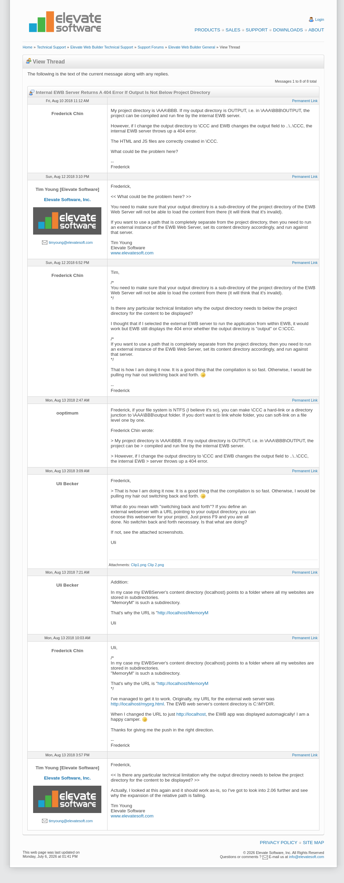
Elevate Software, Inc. (67, 199)
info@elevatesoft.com (306, 857)
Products (207, 29)
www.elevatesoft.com (132, 252)
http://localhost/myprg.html (137, 703)
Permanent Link (305, 101)
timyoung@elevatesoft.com (71, 242)
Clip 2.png (155, 565)
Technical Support (51, 47)
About (316, 29)
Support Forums (150, 47)
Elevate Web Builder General (191, 47)
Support (257, 29)
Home (27, 47)
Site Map (313, 842)
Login (319, 19)
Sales (233, 29)
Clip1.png (138, 565)
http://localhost (191, 714)
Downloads (288, 29)
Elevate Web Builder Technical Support (101, 47)
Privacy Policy (279, 842)
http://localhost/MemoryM (183, 612)
